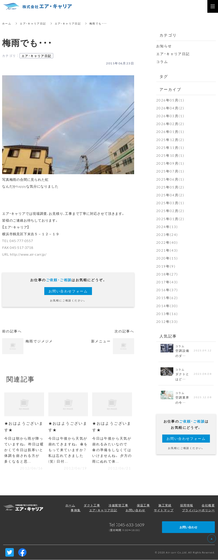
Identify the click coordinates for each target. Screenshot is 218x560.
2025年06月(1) (170, 179)
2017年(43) (167, 281)
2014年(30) (167, 305)
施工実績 (165, 505)
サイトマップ (164, 510)
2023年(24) (167, 234)
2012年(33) (167, 321)
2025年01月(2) (170, 218)
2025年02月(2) (170, 210)
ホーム (6, 23)
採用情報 (186, 505)
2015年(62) (167, 297)
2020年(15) (167, 258)
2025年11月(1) (170, 147)
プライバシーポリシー (198, 510)
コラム (162, 61)
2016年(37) (167, 289)
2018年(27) (167, 273)
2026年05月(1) (170, 100)
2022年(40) (167, 242)
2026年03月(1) (170, 115)
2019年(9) (165, 266)
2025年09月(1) (170, 163)
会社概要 (208, 505)
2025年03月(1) (170, 202)
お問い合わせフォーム (68, 291)
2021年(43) (167, 250)
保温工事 (143, 505)
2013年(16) (167, 313)
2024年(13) (167, 226)
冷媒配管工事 (118, 505)
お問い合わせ (135, 510)
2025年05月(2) (170, 187)
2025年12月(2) (170, 139)
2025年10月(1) (170, 155)
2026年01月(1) (170, 131)
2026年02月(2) (170, 123)
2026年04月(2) (170, 107)
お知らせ (164, 45)
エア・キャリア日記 (33, 23)
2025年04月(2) (170, 194)
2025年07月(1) (170, 171)
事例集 (75, 510)
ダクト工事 (92, 505)
